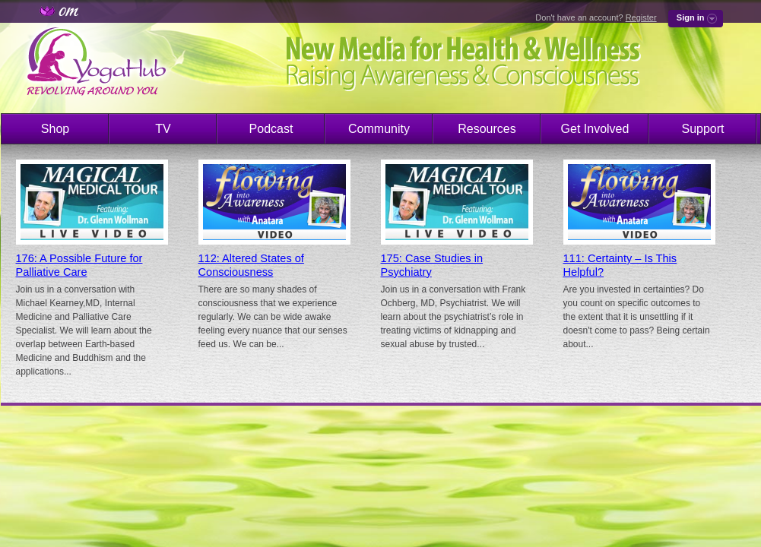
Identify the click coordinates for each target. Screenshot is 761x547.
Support (702, 128)
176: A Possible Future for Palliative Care (79, 265)
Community (379, 128)
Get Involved (595, 128)
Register (641, 17)
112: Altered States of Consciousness (251, 265)
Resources (486, 128)
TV (162, 128)
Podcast (271, 128)
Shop (55, 128)
